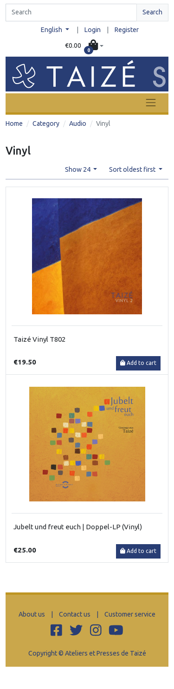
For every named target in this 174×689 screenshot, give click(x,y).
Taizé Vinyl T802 (39, 339)
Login (92, 29)
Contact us (74, 614)
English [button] (52, 29)
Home (14, 123)
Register (127, 29)
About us (32, 614)
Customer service (129, 614)
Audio (77, 123)
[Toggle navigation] (151, 102)
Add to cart (138, 363)
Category (45, 123)
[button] (84, 46)
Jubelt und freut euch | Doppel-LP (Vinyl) (77, 527)
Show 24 (78, 169)
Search (152, 12)
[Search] (71, 12)
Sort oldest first (133, 169)
